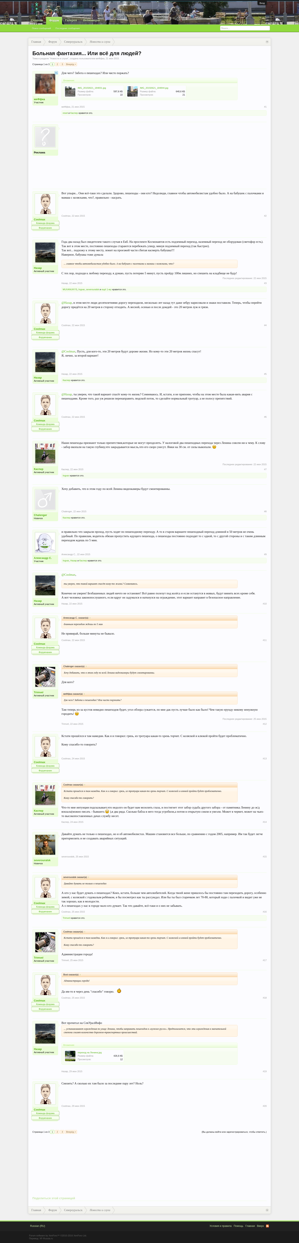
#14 (265, 822)
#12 (265, 724)
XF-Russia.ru (46, 1238)
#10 (265, 603)
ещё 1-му (106, 289)
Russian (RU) (37, 1226)
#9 (265, 554)
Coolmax (39, 219)
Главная (37, 20)
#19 (265, 1071)
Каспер (74, 113)
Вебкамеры (91, 20)
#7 (265, 469)
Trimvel (38, 692)
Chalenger (40, 515)
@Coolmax (68, 351)
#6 (265, 417)
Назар (38, 267)
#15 (265, 856)
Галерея (71, 20)
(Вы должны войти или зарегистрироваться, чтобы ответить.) (234, 1132)
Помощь (238, 1226)
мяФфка (100, 58)
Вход (262, 3)
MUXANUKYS (70, 289)
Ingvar (81, 289)
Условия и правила (221, 1226)
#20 (265, 1106)
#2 (265, 216)
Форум (54, 20)
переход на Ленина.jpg (90, 1052)
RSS (267, 1226)
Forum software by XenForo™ (58, 1235)
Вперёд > (71, 64)
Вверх (260, 1226)
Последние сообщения (67, 28)
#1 (265, 107)
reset (65, 113)
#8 (265, 511)
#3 (265, 283)
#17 (265, 960)
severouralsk (92, 289)
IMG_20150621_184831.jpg (92, 88)
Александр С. (43, 558)
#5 (265, 374)
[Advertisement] (164, 153)
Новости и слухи (59, 58)
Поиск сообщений (41, 28)
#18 (265, 998)
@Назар (66, 302)
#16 (265, 911)
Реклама (39, 152)
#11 (265, 640)
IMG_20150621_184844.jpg (154, 88)
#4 (265, 325)
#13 (265, 758)
